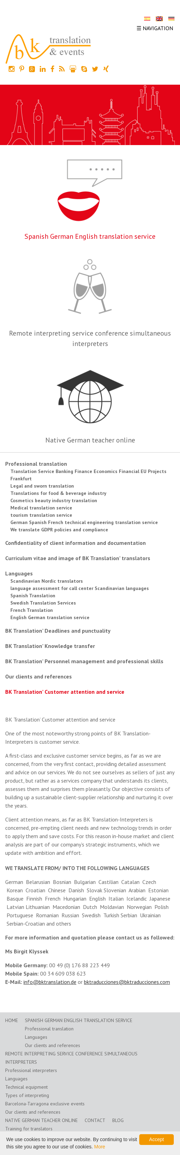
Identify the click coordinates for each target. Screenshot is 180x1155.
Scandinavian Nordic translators (46, 581)
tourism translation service (41, 515)
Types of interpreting (27, 1095)
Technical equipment (26, 1087)
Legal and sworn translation (42, 486)
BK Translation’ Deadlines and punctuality (58, 630)
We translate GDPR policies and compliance (59, 529)
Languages (19, 573)
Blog (118, 1120)
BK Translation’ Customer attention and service (64, 691)
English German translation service (49, 617)
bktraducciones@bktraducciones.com (127, 981)
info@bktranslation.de (49, 981)
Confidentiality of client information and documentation (75, 542)
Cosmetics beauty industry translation (53, 500)
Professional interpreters (31, 1070)
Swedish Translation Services (43, 603)
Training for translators (29, 1129)
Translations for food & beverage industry (58, 493)
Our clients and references (38, 676)
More (99, 1146)
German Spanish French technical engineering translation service (84, 522)
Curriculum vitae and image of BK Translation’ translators (77, 558)
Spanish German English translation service (90, 236)
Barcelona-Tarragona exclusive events (45, 1104)
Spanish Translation (32, 595)
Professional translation (36, 463)
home (11, 1020)
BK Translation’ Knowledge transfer (50, 645)
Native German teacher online (90, 440)
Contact (95, 1120)
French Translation (31, 610)
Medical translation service (41, 508)
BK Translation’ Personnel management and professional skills (84, 661)
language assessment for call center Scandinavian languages (79, 588)
